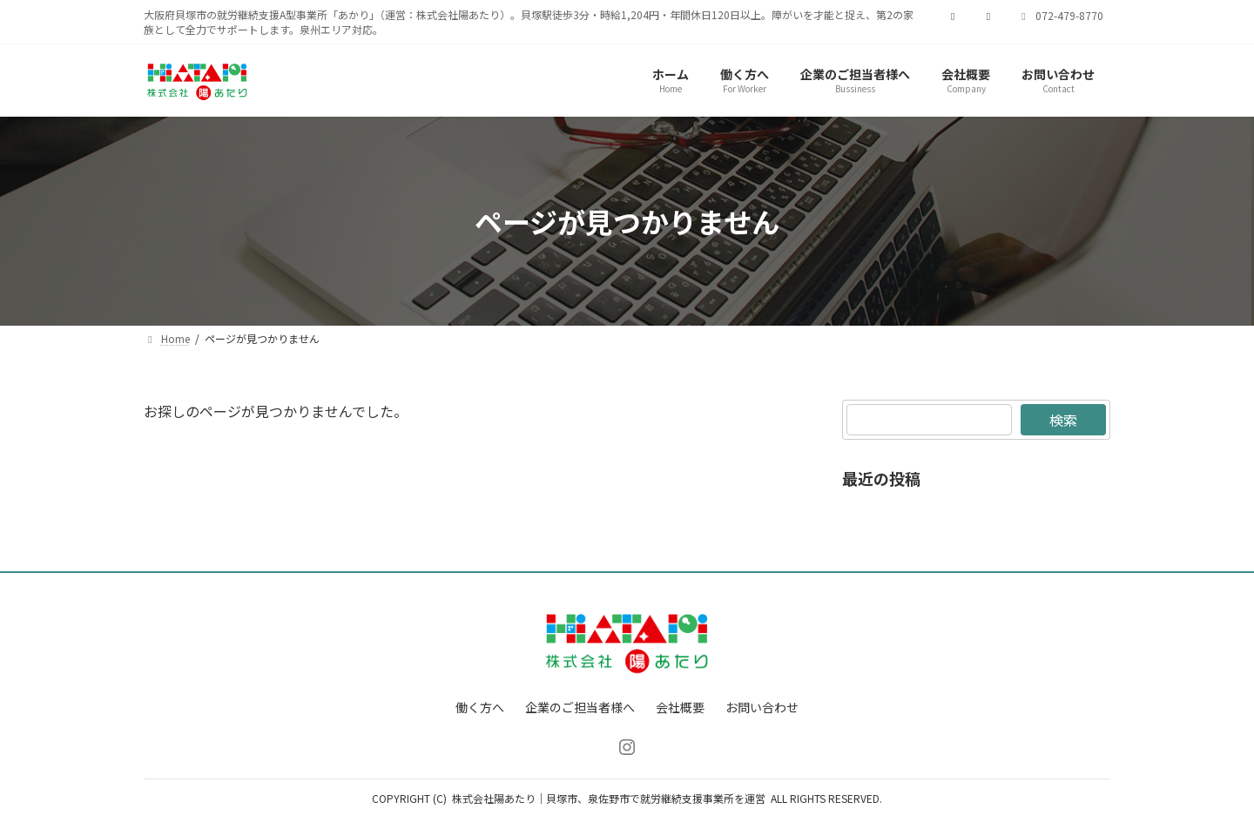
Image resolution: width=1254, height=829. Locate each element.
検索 (1063, 419)
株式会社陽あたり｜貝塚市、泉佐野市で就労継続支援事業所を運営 (608, 798)
